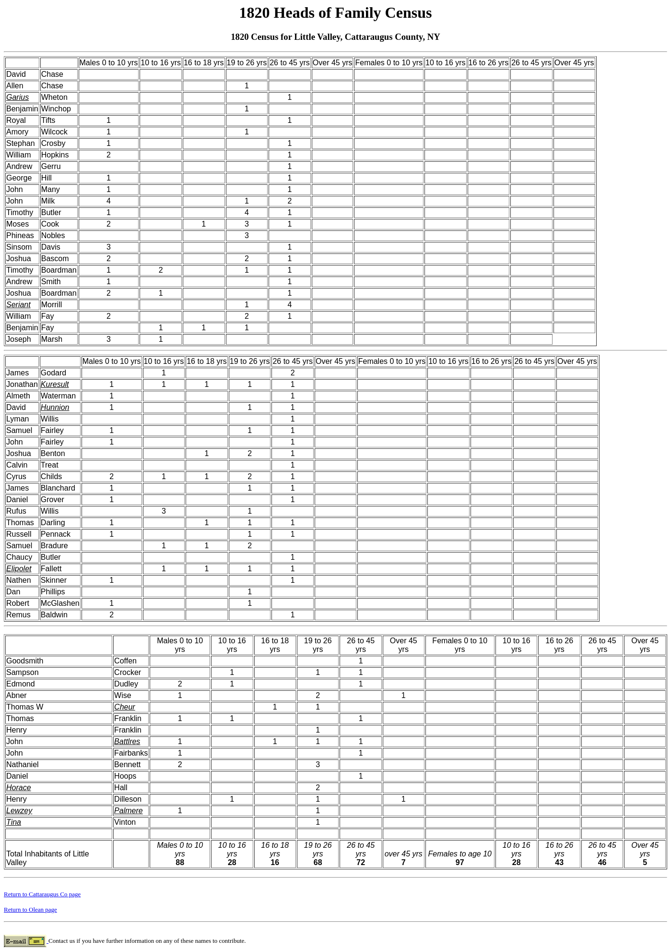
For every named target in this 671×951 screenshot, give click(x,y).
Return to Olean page (30, 909)
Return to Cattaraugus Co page (42, 894)
